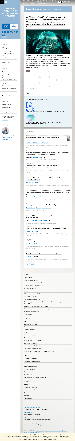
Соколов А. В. (44, 142)
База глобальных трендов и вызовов (9, 89)
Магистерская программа (8, 72)
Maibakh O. (35, 220)
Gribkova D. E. (29, 256)
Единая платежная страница (31, 311)
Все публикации (30, 264)
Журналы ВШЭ (28, 398)
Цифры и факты (28, 277)
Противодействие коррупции (32, 299)
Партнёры (4, 58)
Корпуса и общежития (30, 288)
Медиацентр (27, 395)
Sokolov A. (29, 168)
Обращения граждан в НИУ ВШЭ (32, 294)
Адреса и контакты (40, 430)
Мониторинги (28, 364)
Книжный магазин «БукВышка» (32, 390)
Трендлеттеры (6, 98)
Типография (27, 392)
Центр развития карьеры (30, 343)
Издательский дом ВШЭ (30, 387)
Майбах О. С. (36, 142)
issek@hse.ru (5, 119)
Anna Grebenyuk (30, 207)
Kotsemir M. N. (45, 168)
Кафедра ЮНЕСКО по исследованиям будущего (10, 12)
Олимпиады (27, 327)
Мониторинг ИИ (6, 107)
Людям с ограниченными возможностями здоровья (37, 309)
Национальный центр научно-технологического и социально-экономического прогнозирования (44, 123)
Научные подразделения (30, 358)
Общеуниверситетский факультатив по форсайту (8, 78)
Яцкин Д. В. (29, 142)
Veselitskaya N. (35, 157)
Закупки (26, 291)
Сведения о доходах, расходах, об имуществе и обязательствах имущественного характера (46, 302)
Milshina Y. (37, 182)
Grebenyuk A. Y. (36, 197)
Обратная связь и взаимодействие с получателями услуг (39, 351)
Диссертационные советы (31, 366)
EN (61, 1)
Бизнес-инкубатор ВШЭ (30, 346)
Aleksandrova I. (30, 182)
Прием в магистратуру (30, 335)
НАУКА (26, 355)
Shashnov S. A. (36, 168)
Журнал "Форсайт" (7, 104)
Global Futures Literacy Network (8, 54)
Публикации (5, 101)
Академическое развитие (31, 372)
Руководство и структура (31, 280)
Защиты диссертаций (29, 369)
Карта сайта (37, 432)
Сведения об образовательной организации (36, 306)
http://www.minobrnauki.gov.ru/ (32, 407)
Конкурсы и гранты (29, 374)
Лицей (26, 321)
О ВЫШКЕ (27, 275)
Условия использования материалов (53, 430)
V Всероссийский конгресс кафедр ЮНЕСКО (9, 61)
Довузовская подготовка (31, 324)
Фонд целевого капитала (31, 296)
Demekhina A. (30, 244)
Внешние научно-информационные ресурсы (35, 377)
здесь (27, 436)
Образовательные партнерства (32, 348)
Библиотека (27, 384)
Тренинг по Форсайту (7, 75)
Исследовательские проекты (32, 361)
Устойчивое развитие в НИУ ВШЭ (33, 283)
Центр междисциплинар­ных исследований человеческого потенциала (46, 111)
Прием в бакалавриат (30, 329)
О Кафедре (5, 48)
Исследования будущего (8, 51)
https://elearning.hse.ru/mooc (32, 423)
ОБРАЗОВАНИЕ (28, 318)
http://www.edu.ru (29, 418)
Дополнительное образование (32, 340)
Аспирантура (27, 337)
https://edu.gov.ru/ (29, 412)
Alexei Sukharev (43, 220)
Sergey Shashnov (46, 207)
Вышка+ (26, 332)
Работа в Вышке (28, 314)
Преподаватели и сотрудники (32, 285)
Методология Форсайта (8, 96)
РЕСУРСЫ (27, 382)
